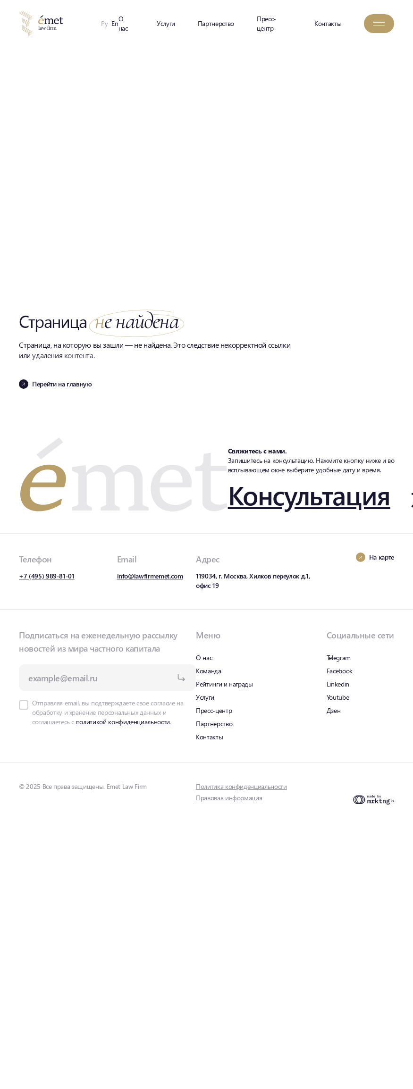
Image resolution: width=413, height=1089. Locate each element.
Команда (208, 670)
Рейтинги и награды (224, 683)
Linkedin (338, 683)
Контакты (327, 23)
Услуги (166, 23)
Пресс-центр (266, 23)
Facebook (340, 670)
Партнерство (216, 23)
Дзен (334, 710)
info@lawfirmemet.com (150, 575)
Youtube (338, 697)
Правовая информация (229, 797)
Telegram (339, 657)
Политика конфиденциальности (241, 786)
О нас (123, 23)
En (114, 23)
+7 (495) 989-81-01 (47, 575)
